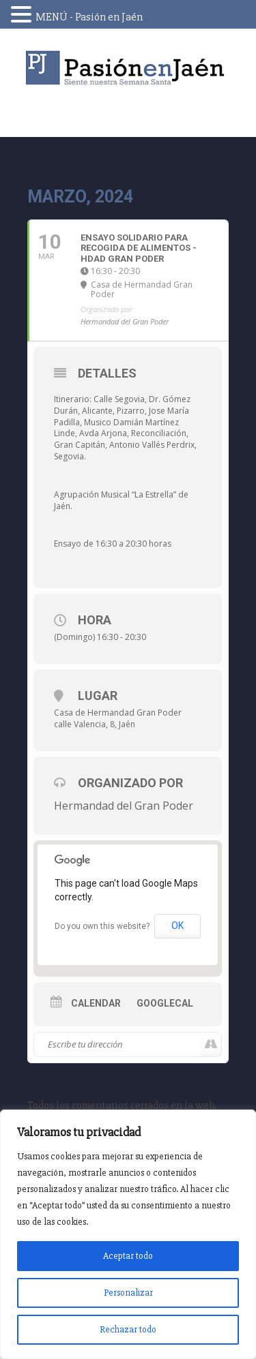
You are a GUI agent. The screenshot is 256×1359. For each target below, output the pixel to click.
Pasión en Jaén (128, 67)
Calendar (96, 1003)
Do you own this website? (102, 926)
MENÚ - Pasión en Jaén (89, 17)
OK (177, 925)
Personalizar (128, 1292)
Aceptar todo (128, 1256)
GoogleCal (165, 1003)
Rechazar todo (128, 1329)
